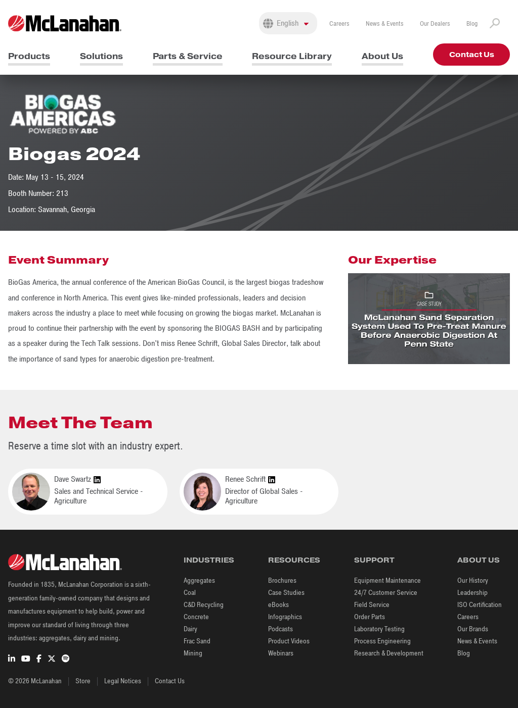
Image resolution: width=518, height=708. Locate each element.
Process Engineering (382, 641)
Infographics (285, 617)
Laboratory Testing (379, 629)
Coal (190, 592)
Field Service (372, 605)
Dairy (190, 629)
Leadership (472, 592)
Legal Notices (122, 681)
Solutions (101, 56)
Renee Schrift (250, 479)
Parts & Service (188, 56)
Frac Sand (197, 641)
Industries (209, 560)
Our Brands (472, 629)
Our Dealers (435, 23)
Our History (472, 580)
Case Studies (286, 592)
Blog (472, 23)
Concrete (196, 617)
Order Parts (369, 617)
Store (83, 681)
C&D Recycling (204, 605)
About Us (382, 56)
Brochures (282, 580)
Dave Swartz (77, 479)
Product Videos (289, 641)
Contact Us (471, 54)
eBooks (278, 605)
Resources (294, 560)
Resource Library (292, 56)
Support (374, 560)
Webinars (280, 653)
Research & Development (388, 653)
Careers (339, 23)
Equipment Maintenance (387, 580)
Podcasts (280, 629)
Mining (193, 653)
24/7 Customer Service (385, 592)
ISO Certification (479, 605)
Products (29, 56)
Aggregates (199, 580)
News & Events (385, 23)
